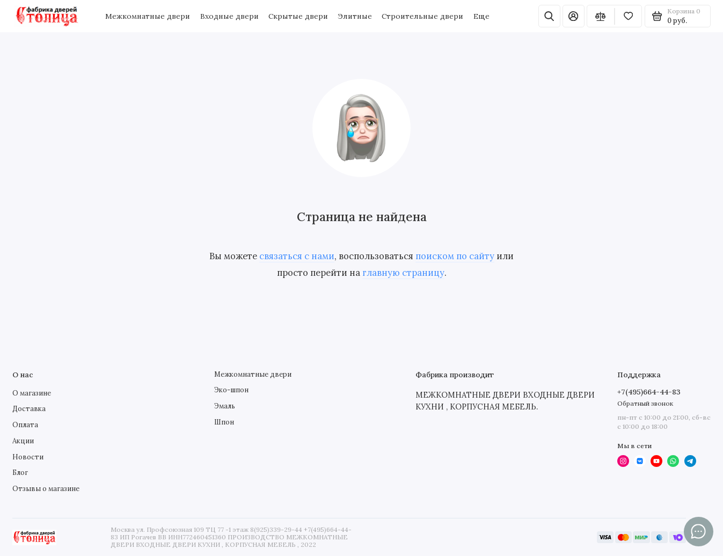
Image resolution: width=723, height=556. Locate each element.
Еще (481, 16)
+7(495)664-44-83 (649, 392)
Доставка (29, 408)
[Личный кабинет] (573, 16)
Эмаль (224, 406)
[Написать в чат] (698, 531)
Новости (27, 457)
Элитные (355, 16)
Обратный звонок (645, 403)
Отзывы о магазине (45, 488)
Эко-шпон (231, 389)
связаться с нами (296, 256)
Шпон (224, 422)
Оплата (25, 424)
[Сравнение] (600, 16)
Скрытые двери (298, 16)
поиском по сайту (454, 256)
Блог (20, 472)
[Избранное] (628, 16)
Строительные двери (422, 16)
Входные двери (229, 16)
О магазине (31, 393)
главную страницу (403, 273)
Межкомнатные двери (147, 16)
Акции (23, 440)
